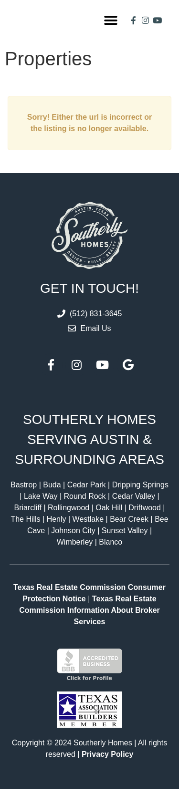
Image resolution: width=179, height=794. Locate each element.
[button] (111, 22)
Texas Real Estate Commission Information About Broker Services (89, 614)
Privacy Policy (108, 759)
